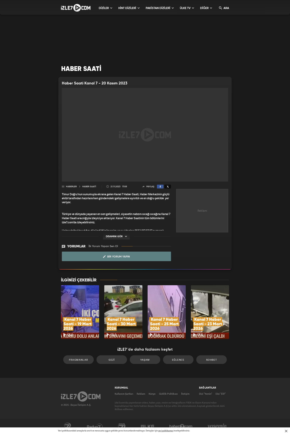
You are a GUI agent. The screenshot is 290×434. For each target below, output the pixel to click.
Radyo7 (95, 426)
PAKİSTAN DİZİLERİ (160, 8)
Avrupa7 (122, 426)
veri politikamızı (165, 430)
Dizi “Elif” (221, 393)
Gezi (112, 359)
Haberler (71, 187)
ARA (224, 8)
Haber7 (180, 426)
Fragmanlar (78, 359)
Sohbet (211, 359)
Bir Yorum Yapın (116, 256)
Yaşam (145, 359)
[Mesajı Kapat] (286, 431)
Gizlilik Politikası (168, 393)
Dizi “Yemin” (205, 393)
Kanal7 (67, 426)
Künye (152, 393)
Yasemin (217, 426)
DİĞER (206, 8)
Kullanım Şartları (124, 393)
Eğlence (178, 359)
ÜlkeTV (147, 426)
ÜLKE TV (187, 8)
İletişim (185, 393)
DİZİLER (105, 8)
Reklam (141, 393)
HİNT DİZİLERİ (129, 8)
